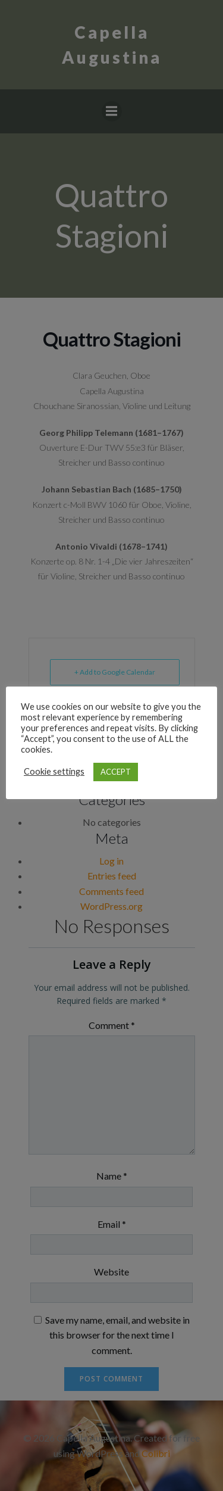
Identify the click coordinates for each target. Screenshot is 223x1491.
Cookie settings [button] (54, 771)
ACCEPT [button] (115, 771)
